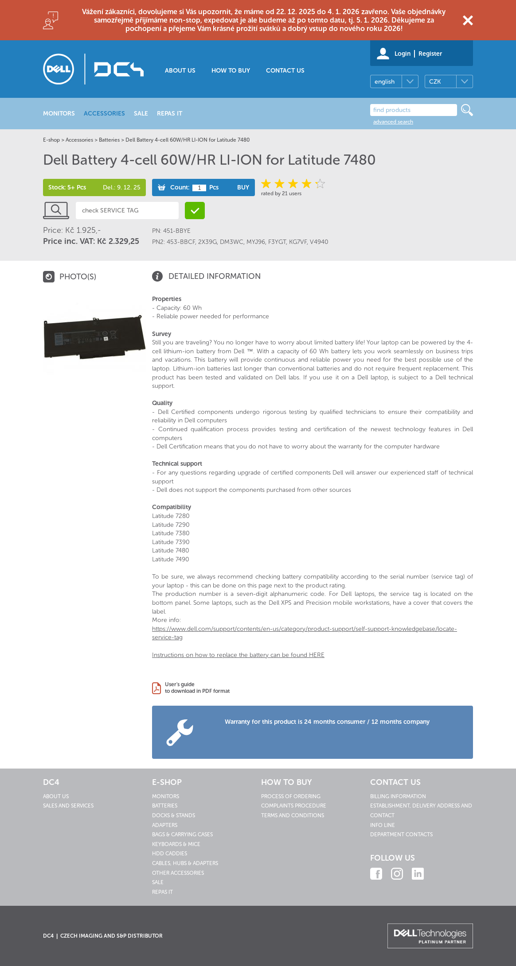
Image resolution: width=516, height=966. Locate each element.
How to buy (230, 70)
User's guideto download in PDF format (197, 688)
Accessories (79, 140)
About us (180, 70)
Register (430, 54)
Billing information (398, 796)
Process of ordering (291, 796)
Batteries (109, 140)
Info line (382, 825)
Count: (179, 187)
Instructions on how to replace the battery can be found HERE (238, 655)
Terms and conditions (292, 815)
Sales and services (68, 806)
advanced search (393, 122)
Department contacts (401, 834)
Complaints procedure (293, 806)
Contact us (285, 70)
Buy (243, 187)
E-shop (51, 140)
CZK (435, 81)
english (385, 81)
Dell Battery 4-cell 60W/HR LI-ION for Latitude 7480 (187, 140)
